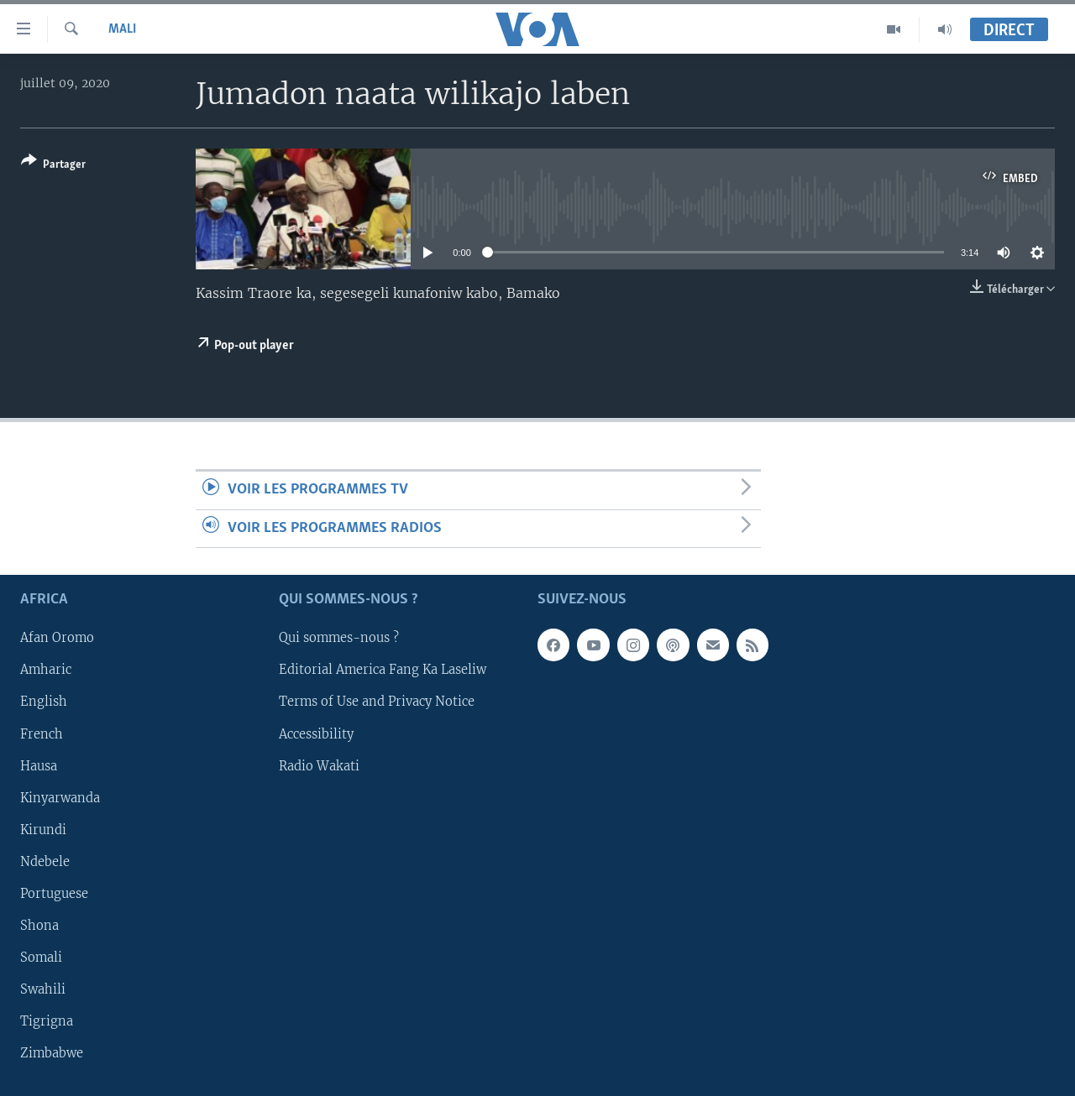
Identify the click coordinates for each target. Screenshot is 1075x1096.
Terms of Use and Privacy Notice (377, 701)
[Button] (53, 166)
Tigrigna (46, 1021)
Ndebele (45, 861)
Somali (41, 957)
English (43, 701)
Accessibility (316, 733)
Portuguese (54, 893)
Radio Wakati (319, 766)
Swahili (43, 989)
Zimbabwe (51, 1053)
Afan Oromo (57, 637)
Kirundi (43, 830)
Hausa (38, 766)
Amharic (45, 669)
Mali (122, 29)
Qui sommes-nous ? (339, 637)
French (41, 733)
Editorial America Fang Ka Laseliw (382, 669)
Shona (39, 925)
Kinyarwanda (60, 798)
